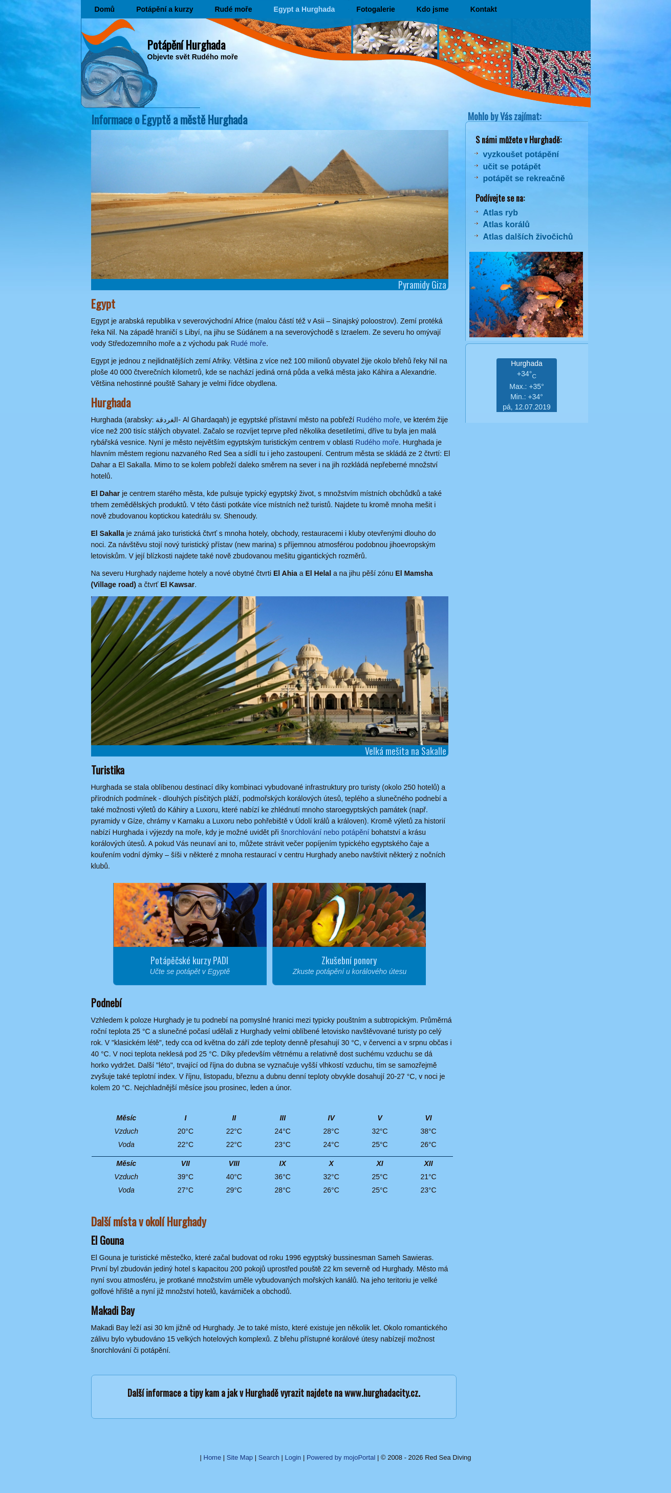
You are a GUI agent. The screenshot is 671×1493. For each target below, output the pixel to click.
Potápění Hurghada (186, 44)
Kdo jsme (433, 9)
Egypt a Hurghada (304, 9)
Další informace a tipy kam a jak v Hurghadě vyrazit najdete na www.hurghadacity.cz (272, 1392)
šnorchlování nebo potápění (325, 832)
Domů (105, 9)
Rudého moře (378, 420)
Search (268, 1457)
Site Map (240, 1457)
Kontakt (483, 9)
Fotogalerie (375, 9)
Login (293, 1457)
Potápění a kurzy (164, 9)
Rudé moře (233, 9)
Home (213, 1457)
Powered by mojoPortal (341, 1457)
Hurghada (527, 363)
